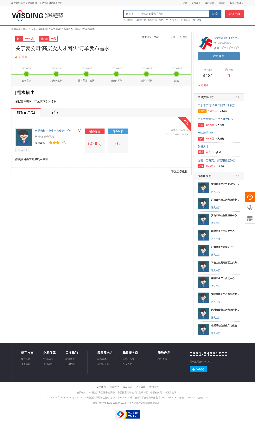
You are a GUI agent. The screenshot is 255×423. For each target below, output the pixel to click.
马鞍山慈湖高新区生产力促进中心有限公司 (225, 262)
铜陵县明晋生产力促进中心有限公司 (225, 294)
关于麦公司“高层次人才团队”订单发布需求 (219, 119)
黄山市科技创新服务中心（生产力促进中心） (225, 215)
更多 (237, 97)
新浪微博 (70, 358)
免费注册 (196, 3)
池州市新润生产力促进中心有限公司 (225, 309)
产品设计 (174, 20)
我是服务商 (236, 3)
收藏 (173, 37)
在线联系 (218, 56)
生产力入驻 (128, 358)
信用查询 (48, 364)
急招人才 (203, 146)
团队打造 (43, 28)
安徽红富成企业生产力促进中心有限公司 (227, 38)
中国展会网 (170, 392)
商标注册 (152, 20)
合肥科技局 (156, 392)
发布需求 (234, 13)
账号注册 (25, 358)
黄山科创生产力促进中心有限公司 (225, 184)
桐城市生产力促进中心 (222, 231)
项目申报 (141, 20)
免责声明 (25, 364)
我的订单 (209, 3)
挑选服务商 (103, 364)
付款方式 (48, 358)
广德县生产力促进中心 (222, 247)
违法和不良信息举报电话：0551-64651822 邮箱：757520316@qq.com (171, 397)
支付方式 (154, 387)
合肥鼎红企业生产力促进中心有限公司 (56, 130)
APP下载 (162, 358)
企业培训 (185, 20)
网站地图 (127, 387)
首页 (25, 28)
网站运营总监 (206, 132)
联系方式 (114, 387)
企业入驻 (127, 364)
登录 (184, 3)
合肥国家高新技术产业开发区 (133, 392)
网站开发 (163, 20)
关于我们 (101, 387)
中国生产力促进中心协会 (102, 392)
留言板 (222, 3)
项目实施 (196, 20)
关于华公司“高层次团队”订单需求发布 (219, 105)
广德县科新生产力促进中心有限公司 (225, 199)
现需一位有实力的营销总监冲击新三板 (219, 160)
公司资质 (140, 387)
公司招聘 (70, 364)
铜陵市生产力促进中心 (222, 278)
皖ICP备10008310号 (121, 397)
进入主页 (23, 150)
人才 (33, 28)
